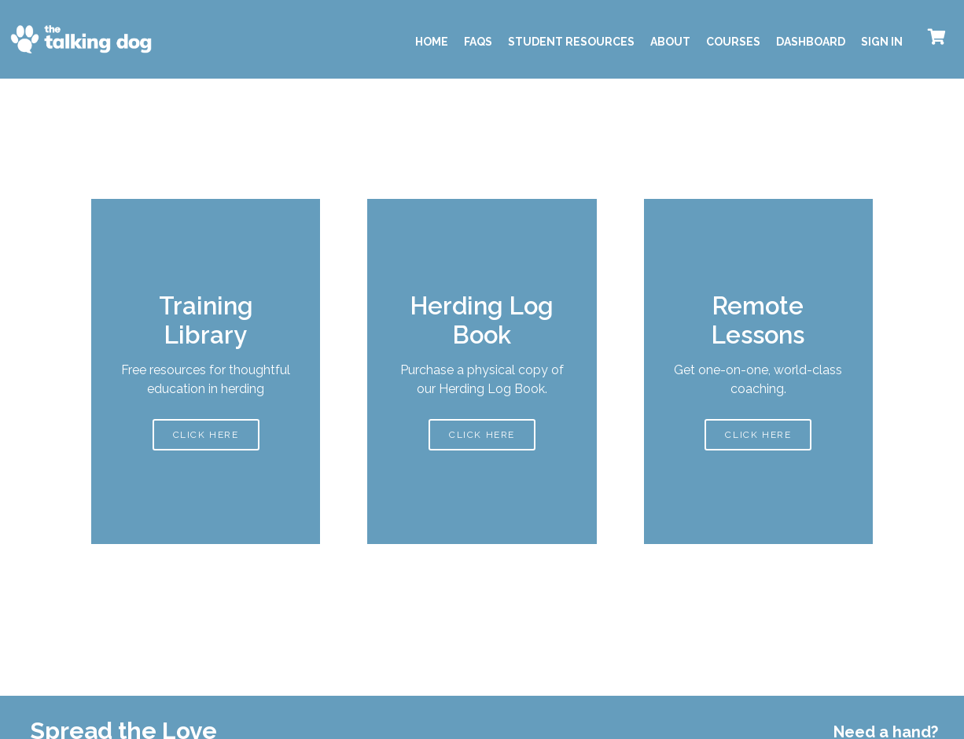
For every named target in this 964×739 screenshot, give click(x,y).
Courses (733, 41)
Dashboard (810, 41)
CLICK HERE (206, 433)
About (670, 41)
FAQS (478, 41)
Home (431, 41)
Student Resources (571, 41)
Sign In (882, 41)
